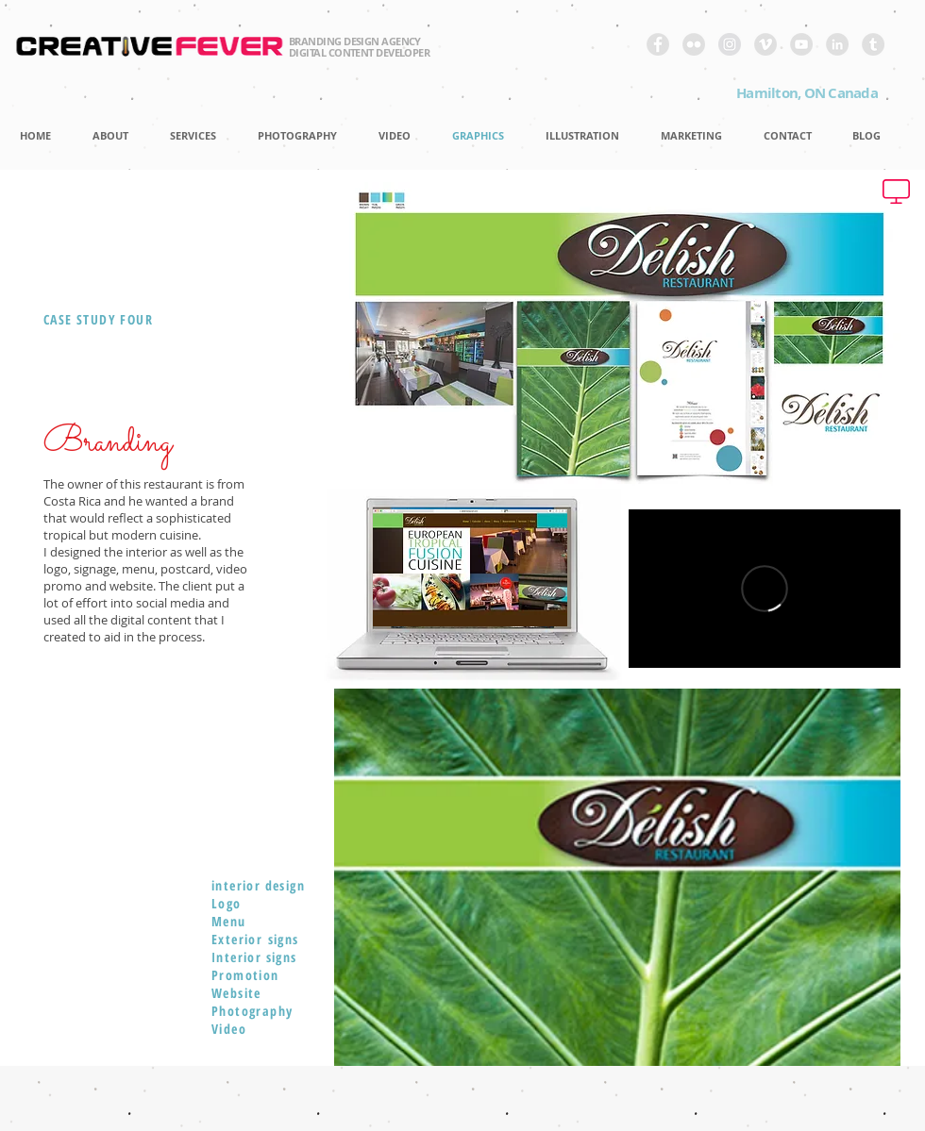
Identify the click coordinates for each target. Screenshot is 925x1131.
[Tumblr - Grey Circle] (873, 44)
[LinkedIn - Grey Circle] (837, 44)
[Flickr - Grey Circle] (693, 44)
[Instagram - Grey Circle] (729, 44)
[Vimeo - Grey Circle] (765, 44)
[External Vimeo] (764, 588)
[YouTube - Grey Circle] (801, 44)
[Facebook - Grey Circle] (658, 44)
